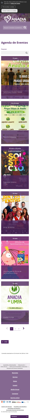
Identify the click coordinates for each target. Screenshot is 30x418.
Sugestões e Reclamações (9, 365)
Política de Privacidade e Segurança (18, 366)
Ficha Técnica (4, 366)
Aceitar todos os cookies (9, 11)
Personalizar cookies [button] (8, 7)
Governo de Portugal (6, 406)
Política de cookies (15, 3)
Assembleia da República (14, 408)
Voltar (6, 342)
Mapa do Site (21, 365)
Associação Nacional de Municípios (15, 410)
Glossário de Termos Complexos (15, 368)
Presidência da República (20, 406)
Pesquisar (4, 49)
